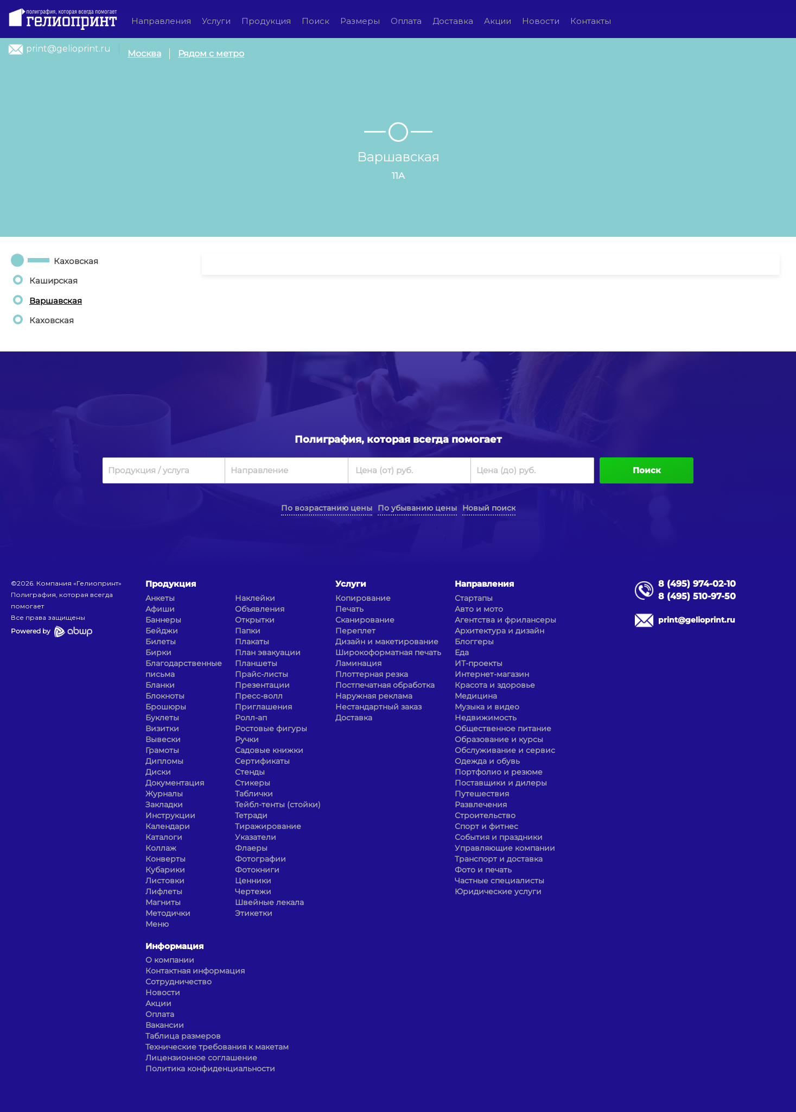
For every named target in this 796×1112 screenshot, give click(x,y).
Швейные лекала (269, 902)
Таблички (254, 794)
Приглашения (263, 707)
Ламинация (358, 663)
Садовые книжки (269, 750)
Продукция (266, 21)
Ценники (253, 880)
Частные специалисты (499, 880)
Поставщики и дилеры (501, 783)
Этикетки (253, 913)
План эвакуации (268, 652)
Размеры (360, 21)
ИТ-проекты (478, 663)
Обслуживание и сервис (505, 750)
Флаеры (251, 848)
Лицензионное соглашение (201, 1058)
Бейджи (161, 631)
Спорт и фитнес (486, 826)
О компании (169, 960)
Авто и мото (479, 609)
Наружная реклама (373, 696)
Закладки (164, 804)
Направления (161, 21)
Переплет (355, 631)
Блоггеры (474, 641)
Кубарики (165, 870)
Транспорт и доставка (499, 859)
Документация (174, 783)
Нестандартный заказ (378, 707)
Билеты (160, 641)
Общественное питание (503, 728)
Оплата (406, 21)
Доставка (452, 21)
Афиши (160, 609)
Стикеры (252, 783)
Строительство (485, 815)
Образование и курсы (499, 739)
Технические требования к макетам (217, 1047)
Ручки (247, 739)
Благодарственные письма (183, 668)
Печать (349, 609)
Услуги (216, 21)
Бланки (160, 685)
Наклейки (255, 598)
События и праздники (499, 837)
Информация (174, 946)
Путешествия (482, 794)
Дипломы (164, 761)
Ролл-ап (251, 718)
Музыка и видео (487, 707)
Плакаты (252, 641)
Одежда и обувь (487, 761)
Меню (157, 924)
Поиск (315, 21)
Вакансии (164, 1025)
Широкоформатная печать (388, 652)
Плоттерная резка (371, 674)
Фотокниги (257, 870)
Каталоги (163, 837)
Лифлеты (163, 891)
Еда (462, 652)
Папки (247, 631)
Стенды (250, 772)
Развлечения (481, 804)
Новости (540, 21)
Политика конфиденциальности (210, 1068)
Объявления (259, 609)
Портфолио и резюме (499, 772)
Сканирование (364, 620)
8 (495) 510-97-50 (697, 596)
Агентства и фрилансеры (505, 620)
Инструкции (170, 815)
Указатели (255, 837)
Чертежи (253, 891)
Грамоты (162, 750)
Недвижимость (486, 718)
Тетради (251, 815)
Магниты (163, 902)
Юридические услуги (498, 891)
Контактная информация (195, 971)
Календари (167, 826)
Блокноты (164, 696)
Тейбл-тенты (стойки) (278, 804)
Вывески (163, 739)
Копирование (363, 598)
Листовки (164, 880)
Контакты (590, 21)
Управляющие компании (505, 848)
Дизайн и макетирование (386, 641)
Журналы (164, 794)
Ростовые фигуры (271, 728)
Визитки (162, 728)
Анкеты (160, 598)
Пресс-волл (259, 696)
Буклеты (162, 718)
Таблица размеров (183, 1036)
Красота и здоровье (495, 685)
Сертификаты (262, 761)
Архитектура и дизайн (499, 631)
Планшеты (256, 663)
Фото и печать (483, 870)
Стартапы (474, 598)
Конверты (165, 859)
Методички (167, 913)
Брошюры (165, 707)
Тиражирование (268, 826)
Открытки (255, 620)
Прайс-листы (261, 674)
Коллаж (160, 848)
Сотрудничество (178, 982)
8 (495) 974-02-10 (697, 584)
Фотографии (260, 859)
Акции (497, 21)
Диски (158, 772)
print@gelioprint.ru (68, 48)
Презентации (262, 685)
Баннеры (163, 620)
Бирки (158, 652)
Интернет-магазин (492, 674)
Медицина (476, 696)
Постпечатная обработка (385, 685)
